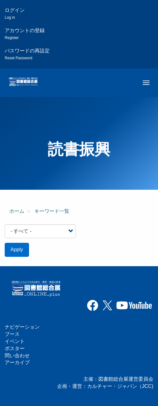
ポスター (15, 348)
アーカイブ (17, 362)
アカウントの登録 (25, 34)
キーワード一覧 (51, 211)
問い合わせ (17, 355)
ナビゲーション (22, 327)
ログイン (15, 13)
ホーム (16, 211)
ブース (12, 334)
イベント (15, 341)
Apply (17, 249)
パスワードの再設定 (27, 54)
